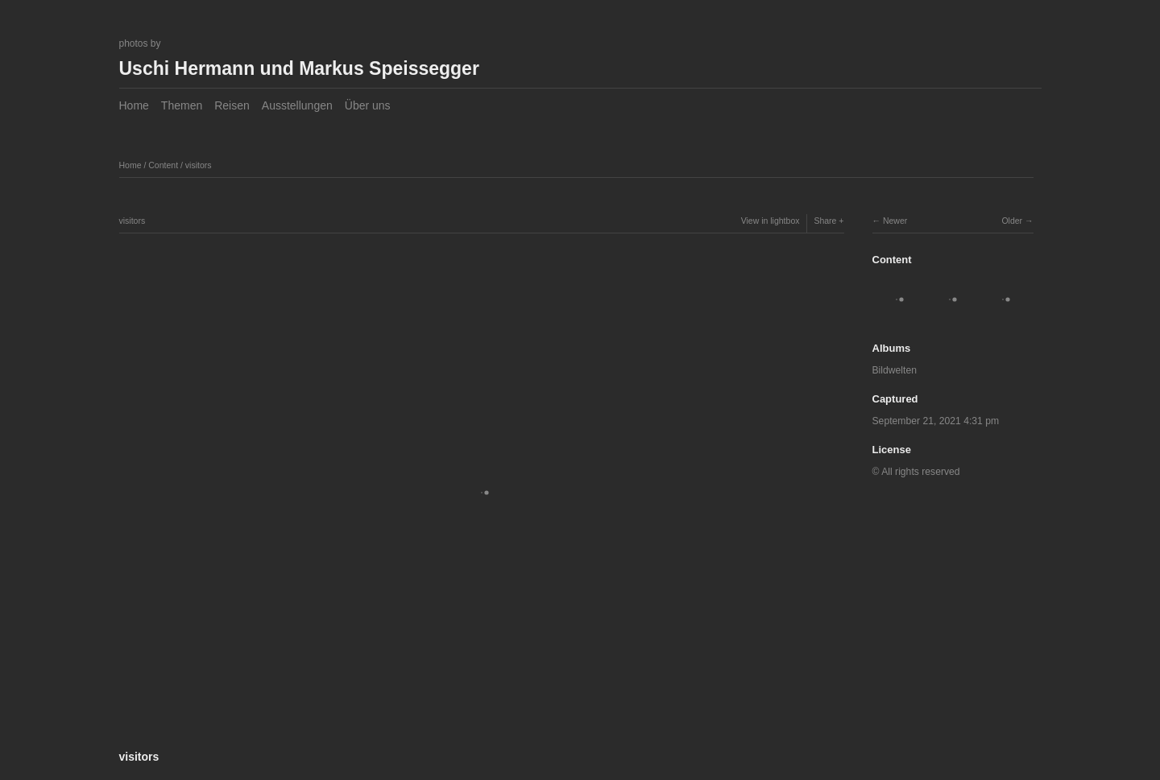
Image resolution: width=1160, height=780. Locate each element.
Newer (895, 220)
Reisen (232, 105)
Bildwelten (894, 370)
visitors (198, 165)
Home (134, 105)
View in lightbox (770, 220)
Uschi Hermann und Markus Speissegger (299, 68)
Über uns (368, 105)
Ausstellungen (297, 105)
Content (163, 165)
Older (1011, 220)
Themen (181, 105)
